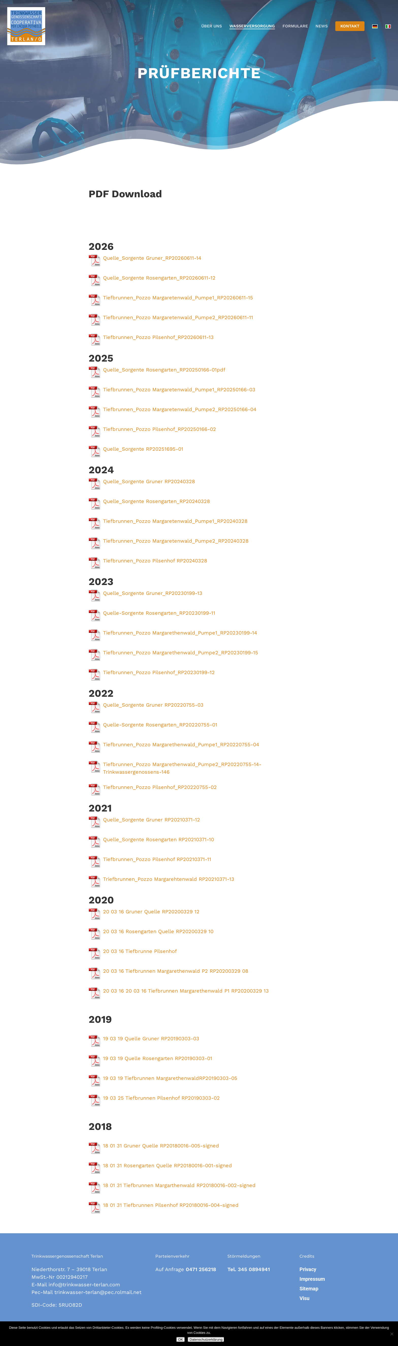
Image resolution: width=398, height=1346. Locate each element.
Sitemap (309, 1289)
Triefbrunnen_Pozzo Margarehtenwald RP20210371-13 (168, 879)
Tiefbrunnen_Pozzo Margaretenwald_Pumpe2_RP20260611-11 (178, 317)
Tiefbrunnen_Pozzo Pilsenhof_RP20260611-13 (158, 337)
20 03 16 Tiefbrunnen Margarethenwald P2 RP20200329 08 (175, 971)
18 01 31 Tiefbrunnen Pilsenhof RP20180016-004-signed (171, 1205)
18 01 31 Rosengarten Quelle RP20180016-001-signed (167, 1165)
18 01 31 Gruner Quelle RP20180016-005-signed (161, 1146)
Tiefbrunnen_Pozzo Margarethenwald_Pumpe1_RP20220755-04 (181, 744)
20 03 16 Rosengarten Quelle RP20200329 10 (158, 931)
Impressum (312, 1279)
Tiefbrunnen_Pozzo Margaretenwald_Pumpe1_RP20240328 (175, 521)
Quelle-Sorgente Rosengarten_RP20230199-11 (159, 613)
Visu (304, 1298)
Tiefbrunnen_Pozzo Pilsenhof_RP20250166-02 (159, 429)
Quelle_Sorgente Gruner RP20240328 (149, 481)
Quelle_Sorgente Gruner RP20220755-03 (153, 705)
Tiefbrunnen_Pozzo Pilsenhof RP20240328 (155, 561)
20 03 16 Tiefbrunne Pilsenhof (140, 951)
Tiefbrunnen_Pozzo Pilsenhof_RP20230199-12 (159, 672)
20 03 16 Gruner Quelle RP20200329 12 (151, 912)
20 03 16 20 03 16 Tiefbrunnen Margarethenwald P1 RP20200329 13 (186, 991)
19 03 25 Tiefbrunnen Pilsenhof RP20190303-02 (161, 1098)
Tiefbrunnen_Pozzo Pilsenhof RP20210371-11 (157, 859)
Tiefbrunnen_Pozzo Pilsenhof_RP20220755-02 (160, 787)
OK (180, 1339)
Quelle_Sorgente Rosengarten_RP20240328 (156, 501)
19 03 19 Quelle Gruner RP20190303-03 (151, 1038)
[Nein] (391, 1333)
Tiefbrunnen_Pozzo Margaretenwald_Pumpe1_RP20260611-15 (178, 298)
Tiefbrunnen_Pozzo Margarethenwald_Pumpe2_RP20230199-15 (180, 653)
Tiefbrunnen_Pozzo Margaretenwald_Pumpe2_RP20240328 (175, 541)
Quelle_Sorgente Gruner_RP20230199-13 (152, 593)
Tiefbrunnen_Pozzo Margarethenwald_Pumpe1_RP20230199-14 (180, 633)
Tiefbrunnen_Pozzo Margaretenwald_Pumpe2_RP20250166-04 (179, 409)
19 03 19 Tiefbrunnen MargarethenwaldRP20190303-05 (170, 1078)
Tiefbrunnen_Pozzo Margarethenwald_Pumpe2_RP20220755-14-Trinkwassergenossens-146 (182, 768)
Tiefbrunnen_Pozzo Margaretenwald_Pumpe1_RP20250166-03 (179, 389)
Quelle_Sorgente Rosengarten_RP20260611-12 (159, 278)
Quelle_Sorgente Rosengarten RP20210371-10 (158, 839)
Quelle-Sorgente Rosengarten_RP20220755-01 (160, 725)
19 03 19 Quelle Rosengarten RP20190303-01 (157, 1058)
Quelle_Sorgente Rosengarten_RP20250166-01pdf (164, 370)
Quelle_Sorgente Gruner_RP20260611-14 (152, 258)
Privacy (308, 1269)
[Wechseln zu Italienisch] (388, 26)
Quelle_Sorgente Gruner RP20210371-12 (151, 820)
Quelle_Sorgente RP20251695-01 (143, 449)
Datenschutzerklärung (206, 1339)
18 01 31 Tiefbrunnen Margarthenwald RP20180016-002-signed (179, 1185)
